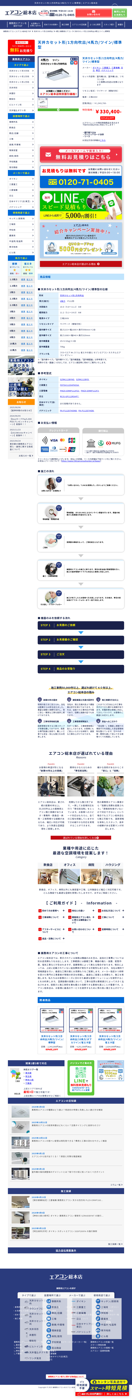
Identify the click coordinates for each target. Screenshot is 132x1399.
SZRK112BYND (67, 382)
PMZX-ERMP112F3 (90, 393)
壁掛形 (12, 99)
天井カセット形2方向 (19, 76)
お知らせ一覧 (25, 456)
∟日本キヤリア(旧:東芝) (57, 1365)
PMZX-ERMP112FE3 (70, 393)
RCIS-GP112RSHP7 (69, 399)
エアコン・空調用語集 (100, 1359)
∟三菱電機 (51, 1362)
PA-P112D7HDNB (68, 413)
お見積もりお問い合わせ (35, 24)
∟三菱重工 (51, 1359)
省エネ (30, 279)
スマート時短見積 (98, 1354)
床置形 (12, 93)
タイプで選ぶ (21, 64)
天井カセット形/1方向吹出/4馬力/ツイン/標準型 (92, 31)
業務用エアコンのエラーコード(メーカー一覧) (67, 1351)
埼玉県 (18, 1083)
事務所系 (13, 121)
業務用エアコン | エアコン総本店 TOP (17, 31)
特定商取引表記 (106, 1320)
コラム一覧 (115, 1194)
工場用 (12, 224)
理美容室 (13, 150)
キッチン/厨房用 (17, 218)
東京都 (19, 1087)
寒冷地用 (13, 246)
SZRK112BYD (82, 382)
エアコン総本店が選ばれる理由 (79, 1323)
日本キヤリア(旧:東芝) (19, 201)
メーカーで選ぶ (21, 172)
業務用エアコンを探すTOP (18, 24)
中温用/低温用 (16, 241)
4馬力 (62, 304)
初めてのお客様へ (51, 24)
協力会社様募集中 (66, 1259)
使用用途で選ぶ (21, 212)
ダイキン (97, 67)
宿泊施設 (13, 167)
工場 (11, 138)
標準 (23, 279)
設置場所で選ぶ (21, 116)
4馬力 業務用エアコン (64, 31)
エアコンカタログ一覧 (109, 1323)
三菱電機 (115, 67)
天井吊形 (13, 87)
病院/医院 (13, 155)
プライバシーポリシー (109, 1316)
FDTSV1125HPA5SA (69, 388)
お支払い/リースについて (77, 1327)
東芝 (98, 70)
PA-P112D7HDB (86, 413)
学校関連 (13, 161)
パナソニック (107, 70)
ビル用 (12, 252)
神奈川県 (17, 1103)
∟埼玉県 (18, 1356)
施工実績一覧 (114, 1253)
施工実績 (65, 24)
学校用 (12, 229)
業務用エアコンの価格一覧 (102, 1356)
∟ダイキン (51, 1354)
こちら (103, 140)
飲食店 (12, 127)
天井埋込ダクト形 (17, 110)
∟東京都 (18, 1354)
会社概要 (70, 1316)
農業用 (12, 235)
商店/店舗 (13, 133)
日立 (11, 195)
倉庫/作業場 (15, 144)
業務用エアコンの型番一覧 (102, 1351)
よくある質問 (95, 24)
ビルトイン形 (15, 104)
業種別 (120, 24)
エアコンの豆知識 (79, 24)
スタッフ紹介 (109, 24)
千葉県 (17, 1090)
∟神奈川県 (19, 1359)
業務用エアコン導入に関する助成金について (66, 1385)
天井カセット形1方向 (19, 82)
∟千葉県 (18, 1362)
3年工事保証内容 (73, 1320)
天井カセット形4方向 (19, 70)
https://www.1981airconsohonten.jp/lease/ (81, 463)
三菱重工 (106, 67)
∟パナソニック (53, 1356)
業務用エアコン (21, 59)
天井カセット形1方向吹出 (43, 31)
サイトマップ (105, 1327)
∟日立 (49, 1368)
